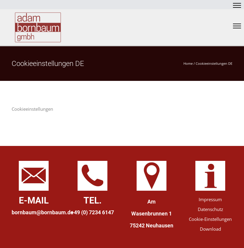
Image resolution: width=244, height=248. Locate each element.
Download (210, 229)
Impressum (210, 199)
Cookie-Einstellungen (210, 219)
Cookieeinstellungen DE (214, 63)
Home (188, 63)
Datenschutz (210, 209)
